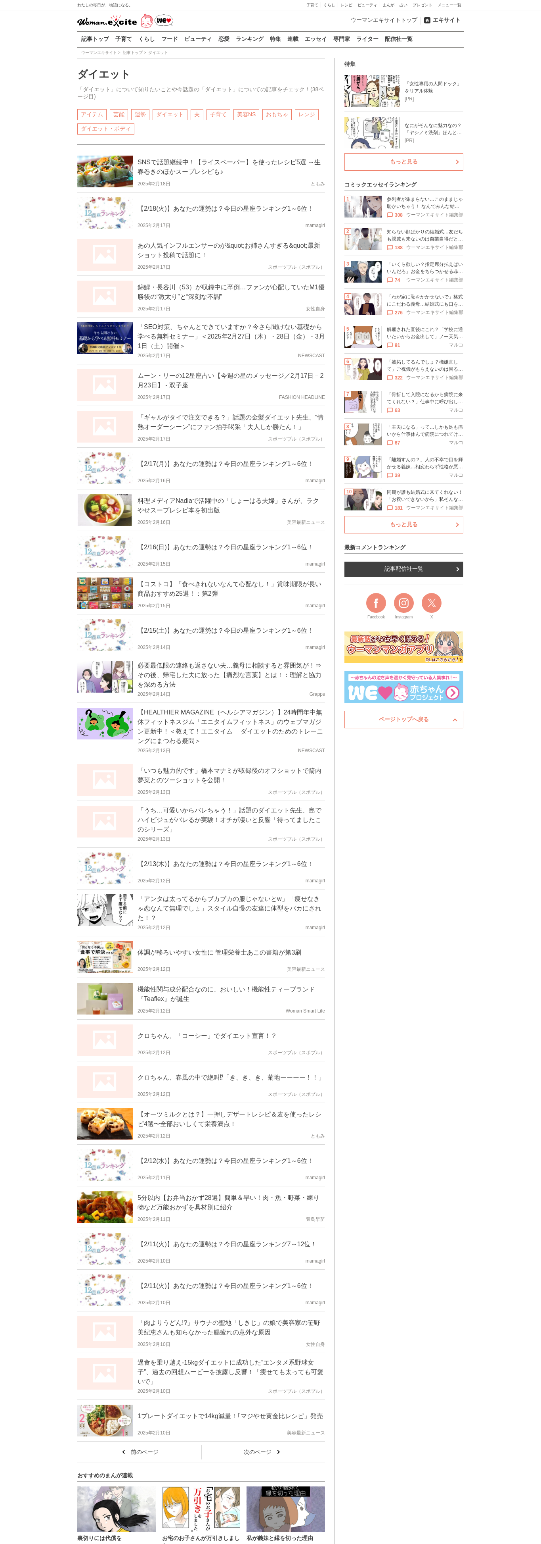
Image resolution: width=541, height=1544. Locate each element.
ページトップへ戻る (404, 719)
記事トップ (95, 39)
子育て (312, 5)
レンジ (306, 114)
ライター (367, 39)
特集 (275, 39)
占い (403, 5)
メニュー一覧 (449, 5)
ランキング (250, 39)
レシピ (346, 5)
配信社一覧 (399, 39)
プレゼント (422, 5)
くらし (329, 5)
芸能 (118, 114)
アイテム (92, 114)
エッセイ (316, 39)
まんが (388, 5)
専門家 (341, 39)
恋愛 (223, 39)
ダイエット (170, 114)
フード (169, 39)
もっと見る (404, 161)
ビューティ (367, 5)
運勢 (140, 114)
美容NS (246, 114)
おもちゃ (277, 114)
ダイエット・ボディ (106, 128)
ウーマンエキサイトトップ (384, 20)
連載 (292, 39)
